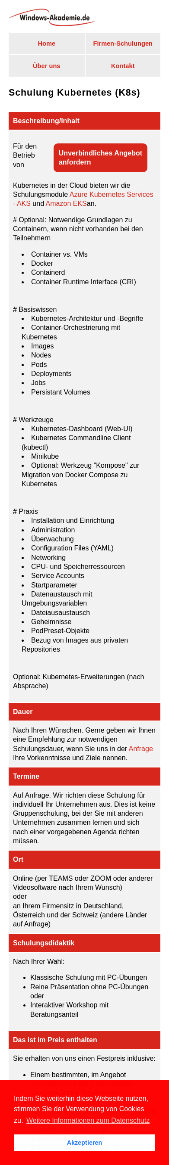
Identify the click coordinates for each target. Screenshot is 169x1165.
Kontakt (123, 65)
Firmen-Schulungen (123, 43)
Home (46, 43)
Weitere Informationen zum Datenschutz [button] (88, 1120)
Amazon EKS (66, 203)
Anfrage (141, 748)
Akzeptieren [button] (84, 1142)
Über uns (47, 65)
